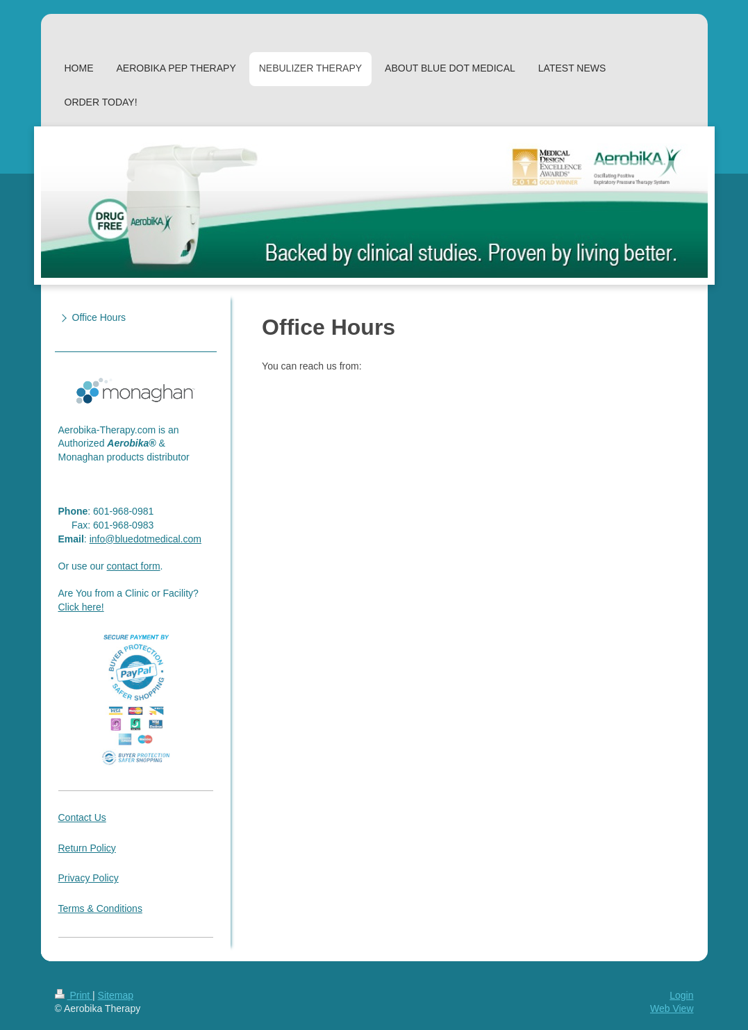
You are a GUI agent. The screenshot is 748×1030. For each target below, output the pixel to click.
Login (681, 995)
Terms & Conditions (100, 908)
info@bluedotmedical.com (145, 539)
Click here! (81, 607)
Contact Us (82, 817)
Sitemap (115, 995)
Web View (672, 1008)
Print (74, 995)
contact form (133, 566)
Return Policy (87, 848)
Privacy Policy (88, 877)
